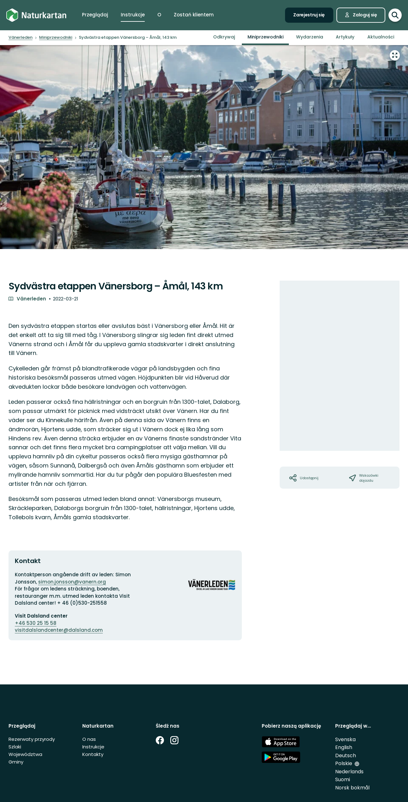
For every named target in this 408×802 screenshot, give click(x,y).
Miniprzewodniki (265, 37)
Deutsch (345, 755)
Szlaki (15, 746)
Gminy (16, 761)
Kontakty (92, 754)
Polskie (343, 763)
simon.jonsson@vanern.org (72, 581)
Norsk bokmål (352, 787)
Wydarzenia (309, 37)
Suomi (342, 779)
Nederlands (349, 771)
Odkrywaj (224, 37)
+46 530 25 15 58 (35, 623)
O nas (89, 739)
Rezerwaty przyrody (32, 739)
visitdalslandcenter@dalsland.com (59, 630)
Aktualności (380, 37)
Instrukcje (93, 746)
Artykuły (345, 37)
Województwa (25, 754)
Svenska (345, 739)
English (343, 747)
